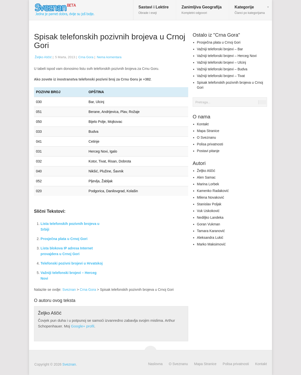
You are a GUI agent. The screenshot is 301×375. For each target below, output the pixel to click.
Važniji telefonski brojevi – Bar (220, 49)
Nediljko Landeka (210, 217)
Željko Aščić (43, 57)
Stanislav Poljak (209, 204)
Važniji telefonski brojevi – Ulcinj (221, 62)
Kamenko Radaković (213, 191)
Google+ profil (82, 326)
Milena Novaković (210, 197)
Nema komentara (109, 57)
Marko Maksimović (211, 244)
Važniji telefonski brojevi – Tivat (221, 76)
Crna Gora (85, 57)
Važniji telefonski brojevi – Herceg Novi (227, 56)
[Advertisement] (146, 244)
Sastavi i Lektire (153, 10)
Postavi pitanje (208, 151)
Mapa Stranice (208, 131)
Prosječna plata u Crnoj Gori (64, 239)
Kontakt (203, 124)
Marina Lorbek (208, 184)
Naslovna (155, 364)
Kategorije (250, 10)
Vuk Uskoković (208, 211)
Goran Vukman (208, 224)
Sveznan (69, 290)
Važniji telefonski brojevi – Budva (222, 69)
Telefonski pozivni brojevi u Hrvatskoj (72, 263)
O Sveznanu (206, 137)
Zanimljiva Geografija (201, 10)
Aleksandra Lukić (210, 238)
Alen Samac (206, 177)
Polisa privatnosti (210, 144)
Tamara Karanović (211, 231)
